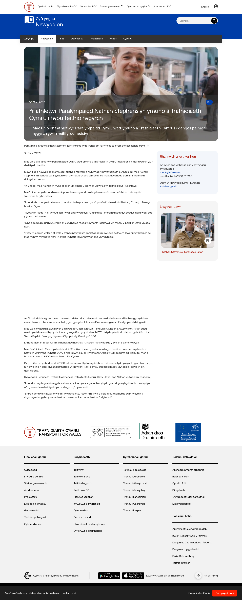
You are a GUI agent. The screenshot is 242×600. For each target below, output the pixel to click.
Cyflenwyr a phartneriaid (88, 530)
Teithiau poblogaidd (35, 517)
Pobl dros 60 (81, 490)
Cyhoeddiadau (32, 523)
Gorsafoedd (31, 510)
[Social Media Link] (51, 575)
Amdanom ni (161, 6)
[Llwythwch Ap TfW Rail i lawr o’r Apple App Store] (133, 575)
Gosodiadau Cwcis (199, 592)
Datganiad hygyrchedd (185, 549)
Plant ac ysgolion (83, 496)
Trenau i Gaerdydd (134, 503)
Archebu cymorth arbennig (188, 469)
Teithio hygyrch (82, 483)
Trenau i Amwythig (134, 490)
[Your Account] (216, 6)
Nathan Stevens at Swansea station (182, 251)
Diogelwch (178, 490)
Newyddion (47, 38)
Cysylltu (127, 38)
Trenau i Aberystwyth (135, 483)
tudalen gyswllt (168, 186)
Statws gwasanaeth (110, 6)
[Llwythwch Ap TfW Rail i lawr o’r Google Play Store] (109, 575)
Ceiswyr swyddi (82, 517)
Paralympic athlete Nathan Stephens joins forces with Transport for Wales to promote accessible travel (84, 145)
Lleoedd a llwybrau (35, 503)
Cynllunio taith (45, 6)
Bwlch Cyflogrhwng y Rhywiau (189, 535)
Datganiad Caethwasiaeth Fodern (191, 542)
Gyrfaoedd (30, 469)
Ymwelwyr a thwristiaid (87, 503)
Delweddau (77, 38)
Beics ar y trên (180, 476)
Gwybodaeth (87, 6)
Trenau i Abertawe (134, 476)
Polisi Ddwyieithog (183, 556)
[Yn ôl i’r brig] (206, 575)
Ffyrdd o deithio (65, 6)
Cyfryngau (29, 38)
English (205, 6)
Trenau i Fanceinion (134, 496)
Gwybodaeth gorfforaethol (188, 496)
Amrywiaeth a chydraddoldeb (189, 528)
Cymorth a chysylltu (137, 6)
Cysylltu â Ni (179, 483)
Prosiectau (30, 496)
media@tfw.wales (170, 172)
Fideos (113, 38)
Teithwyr (79, 469)
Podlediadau (96, 38)
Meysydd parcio (181, 503)
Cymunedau (81, 510)
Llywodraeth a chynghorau (89, 523)
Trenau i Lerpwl (132, 510)
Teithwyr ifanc (82, 476)
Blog (62, 38)
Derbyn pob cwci (225, 593)
